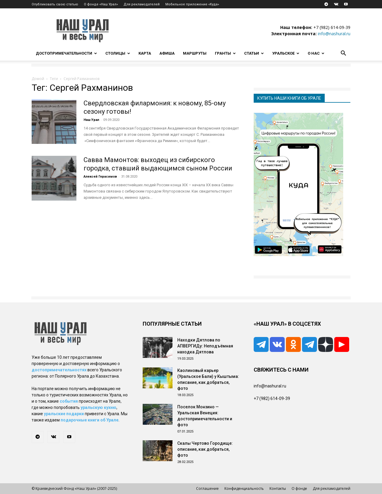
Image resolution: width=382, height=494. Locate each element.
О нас (316, 53)
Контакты (277, 488)
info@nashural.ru (334, 33)
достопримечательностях (59, 369)
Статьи (254, 53)
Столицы (117, 53)
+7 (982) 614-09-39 (331, 27)
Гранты (225, 53)
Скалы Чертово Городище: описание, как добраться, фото (205, 449)
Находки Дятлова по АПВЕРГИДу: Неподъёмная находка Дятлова (205, 346)
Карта (144, 53)
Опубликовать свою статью (55, 4)
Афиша (167, 53)
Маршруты (195, 53)
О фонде (299, 488)
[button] (343, 54)
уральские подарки (64, 413)
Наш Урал (91, 120)
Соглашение (207, 488)
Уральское (285, 53)
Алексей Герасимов (100, 176)
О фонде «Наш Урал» (101, 4)
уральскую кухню (98, 407)
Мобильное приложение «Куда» (192, 4)
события (69, 401)
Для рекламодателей (142, 4)
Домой (38, 78)
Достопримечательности (66, 53)
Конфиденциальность (244, 488)
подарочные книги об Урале (89, 420)
